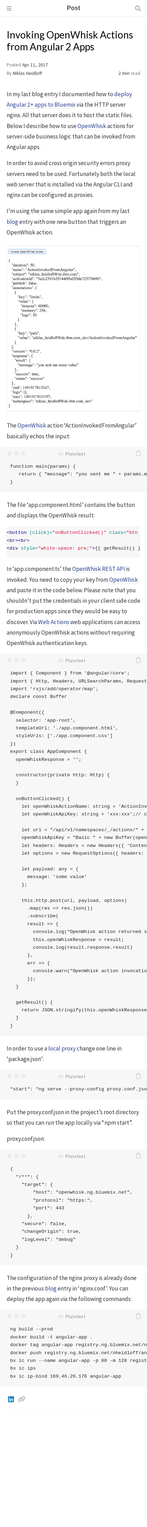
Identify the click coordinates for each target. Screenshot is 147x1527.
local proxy (62, 1048)
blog (12, 222)
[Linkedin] (11, 1399)
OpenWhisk (92, 126)
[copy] (138, 453)
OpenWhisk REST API (98, 569)
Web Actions (53, 622)
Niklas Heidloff (27, 73)
